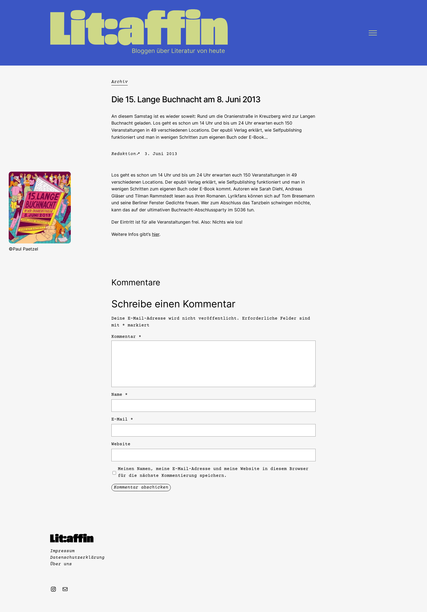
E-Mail (122, 419)
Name (119, 394)
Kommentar (126, 336)
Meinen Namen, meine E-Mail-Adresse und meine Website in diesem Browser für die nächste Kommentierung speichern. (213, 472)
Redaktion (123, 154)
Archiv (119, 81)
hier (155, 234)
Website (120, 444)
